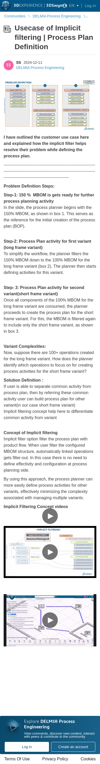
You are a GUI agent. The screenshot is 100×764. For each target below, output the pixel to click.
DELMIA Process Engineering (40, 68)
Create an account (73, 747)
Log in (27, 747)
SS (18, 62)
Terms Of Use (17, 759)
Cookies (88, 759)
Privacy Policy (55, 759)
